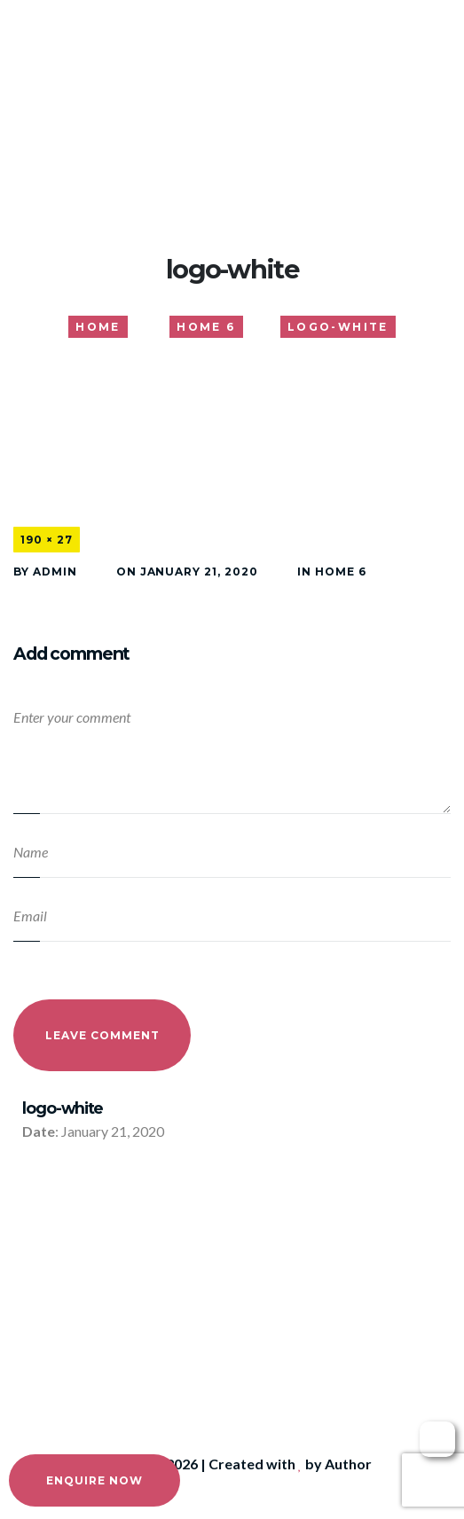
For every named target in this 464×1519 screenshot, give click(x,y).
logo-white (62, 1108)
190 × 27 (46, 539)
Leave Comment (102, 1035)
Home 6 (340, 571)
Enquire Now (94, 1480)
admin (55, 571)
